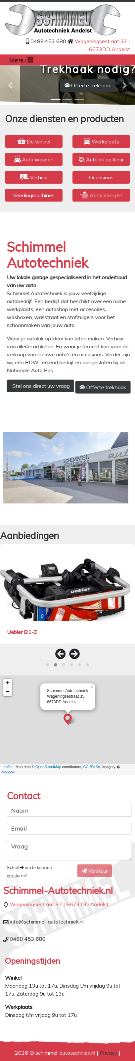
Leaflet (7, 767)
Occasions (101, 177)
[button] (10, 85)
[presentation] (60, 654)
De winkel (34, 141)
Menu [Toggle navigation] (21, 60)
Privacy (108, 1052)
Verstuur (88, 870)
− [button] (8, 692)
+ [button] (8, 683)
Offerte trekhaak (88, 85)
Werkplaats (101, 141)
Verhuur (34, 177)
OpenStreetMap (48, 767)
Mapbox (8, 772)
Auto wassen (34, 159)
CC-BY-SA (91, 767)
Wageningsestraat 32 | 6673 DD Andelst (65, 904)
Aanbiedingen (101, 195)
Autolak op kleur (101, 159)
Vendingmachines (34, 195)
